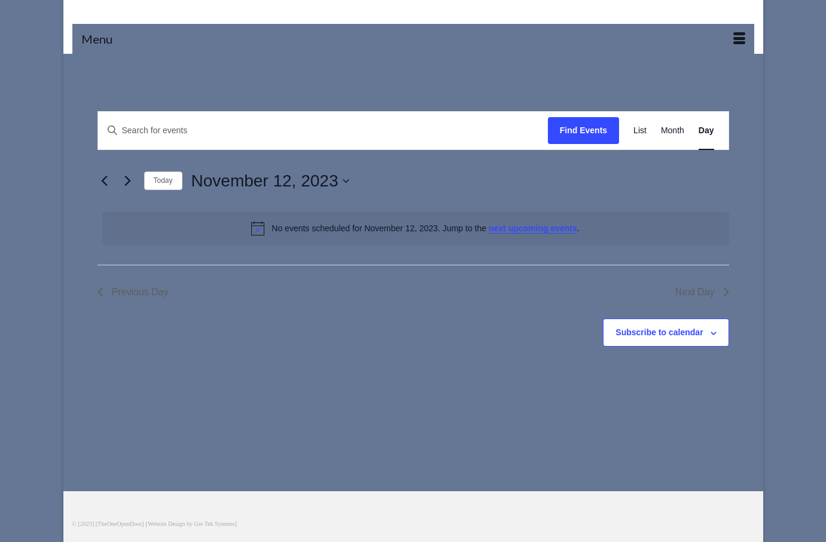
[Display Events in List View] (640, 130)
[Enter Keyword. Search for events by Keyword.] (323, 130)
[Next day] (128, 181)
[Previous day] (104, 181)
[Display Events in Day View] (706, 130)
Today (163, 180)
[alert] (415, 228)
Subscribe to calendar (659, 332)
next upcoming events (533, 228)
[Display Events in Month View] (672, 130)
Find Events (583, 130)
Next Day (702, 292)
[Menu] (413, 39)
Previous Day (133, 292)
